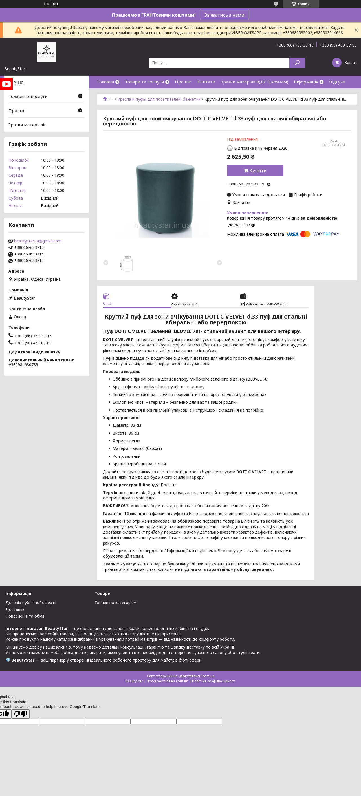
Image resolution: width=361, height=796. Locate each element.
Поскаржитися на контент (167, 681)
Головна (105, 82)
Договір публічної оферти (31, 602)
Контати (206, 82)
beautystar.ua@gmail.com (37, 241)
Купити (258, 170)
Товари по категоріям (115, 602)
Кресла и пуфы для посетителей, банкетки (159, 99)
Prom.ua (207, 676)
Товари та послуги (144, 82)
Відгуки (337, 82)
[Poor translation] (21, 714)
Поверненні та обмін (25, 616)
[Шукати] (297, 63)
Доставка (15, 609)
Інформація (306, 82)
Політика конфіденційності (213, 681)
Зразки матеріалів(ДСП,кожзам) (254, 82)
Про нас (183, 82)
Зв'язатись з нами (224, 15)
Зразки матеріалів (27, 124)
